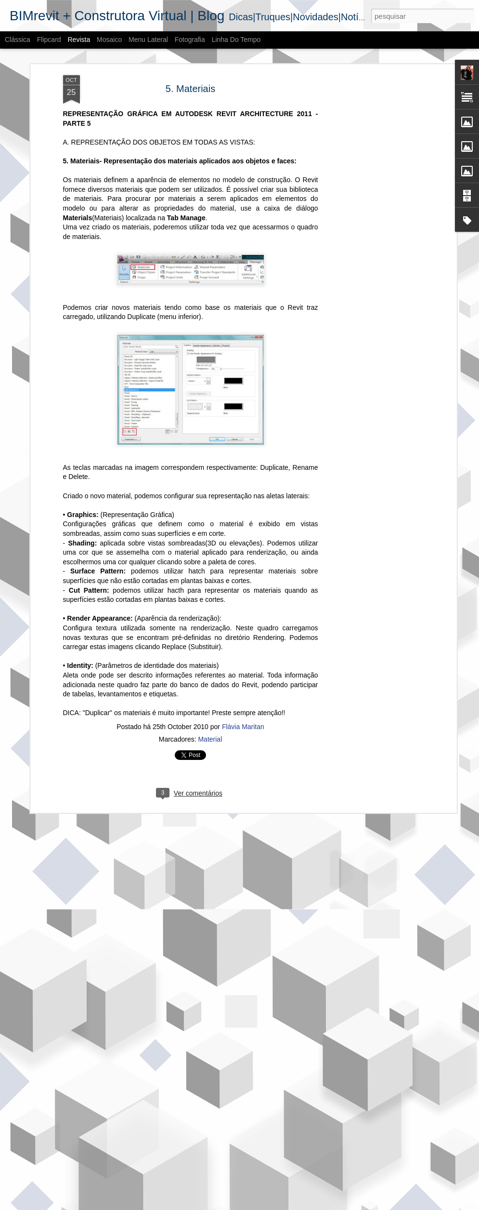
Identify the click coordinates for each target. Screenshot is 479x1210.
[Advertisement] (371, 118)
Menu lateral (148, 39)
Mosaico (109, 39)
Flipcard (49, 39)
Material (210, 717)
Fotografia (190, 39)
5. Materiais (190, 67)
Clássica (17, 39)
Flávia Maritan (243, 705)
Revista (78, 39)
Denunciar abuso (310, 1205)
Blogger (278, 1205)
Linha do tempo (236, 39)
